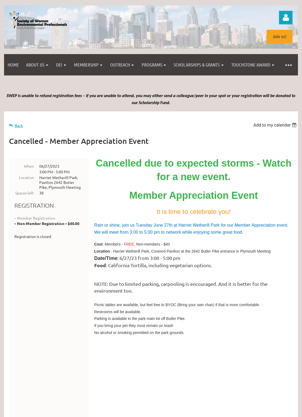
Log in (286, 17)
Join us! (279, 36)
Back (19, 125)
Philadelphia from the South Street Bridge (69, 394)
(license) (187, 394)
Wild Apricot (233, 412)
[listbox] (275, 125)
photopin (172, 394)
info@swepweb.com (166, 377)
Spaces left (24, 192)
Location (26, 177)
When (29, 166)
